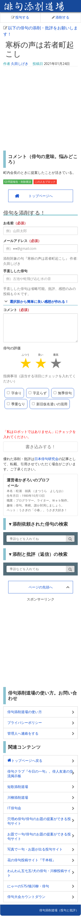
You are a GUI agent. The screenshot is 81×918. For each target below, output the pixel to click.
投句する (20, 17)
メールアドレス (15, 240)
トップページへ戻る (26, 760)
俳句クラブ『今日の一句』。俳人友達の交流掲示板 (40, 773)
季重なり (16, 404)
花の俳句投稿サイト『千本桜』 (31, 860)
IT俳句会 (14, 808)
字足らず (38, 393)
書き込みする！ (40, 447)
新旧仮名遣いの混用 (49, 404)
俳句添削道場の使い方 (24, 711)
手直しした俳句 (15, 271)
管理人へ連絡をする (22, 733)
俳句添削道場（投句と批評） (59, 910)
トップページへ (41, 195)
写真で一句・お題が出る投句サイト (35, 849)
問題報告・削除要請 (18, 182)
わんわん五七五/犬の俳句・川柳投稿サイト (39, 873)
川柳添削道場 (17, 797)
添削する (60, 17)
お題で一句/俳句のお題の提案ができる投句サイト (39, 836)
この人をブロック (45, 182)
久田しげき (19, 63)
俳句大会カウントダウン (26, 896)
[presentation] (36, 419)
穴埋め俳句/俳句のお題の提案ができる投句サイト (39, 821)
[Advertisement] (40, 109)
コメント (10, 309)
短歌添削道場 (17, 786)
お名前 (8, 223)
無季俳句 (63, 393)
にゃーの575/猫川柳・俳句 (28, 886)
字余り (14, 393)
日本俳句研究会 (46, 458)
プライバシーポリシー (24, 722)
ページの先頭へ (41, 587)
